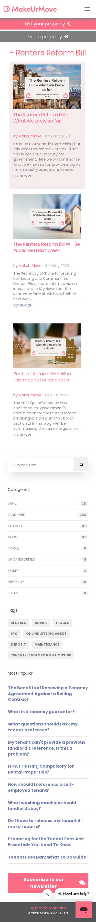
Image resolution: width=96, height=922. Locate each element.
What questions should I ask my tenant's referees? (43, 727)
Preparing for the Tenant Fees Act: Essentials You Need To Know (46, 842)
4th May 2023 (57, 265)
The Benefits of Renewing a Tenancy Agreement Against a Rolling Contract (48, 694)
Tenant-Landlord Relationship (41, 655)
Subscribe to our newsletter (55, 882)
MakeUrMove (29, 136)
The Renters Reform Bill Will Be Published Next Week (46, 247)
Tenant (14, 593)
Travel (13, 548)
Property (16, 582)
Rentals (18, 622)
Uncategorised (21, 559)
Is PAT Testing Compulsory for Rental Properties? (41, 769)
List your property (48, 24)
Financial (16, 526)
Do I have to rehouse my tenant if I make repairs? (45, 824)
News (12, 537)
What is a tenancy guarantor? (41, 712)
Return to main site (48, 908)
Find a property (48, 36)
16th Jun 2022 (56, 395)
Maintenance (47, 644)
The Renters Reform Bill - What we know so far (40, 117)
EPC (14, 633)
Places (62, 622)
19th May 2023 (57, 136)
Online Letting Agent (46, 633)
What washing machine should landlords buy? (42, 806)
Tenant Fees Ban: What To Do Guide (47, 857)
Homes (13, 571)
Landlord (17, 515)
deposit (18, 644)
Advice (41, 622)
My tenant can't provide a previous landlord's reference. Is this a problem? (46, 748)
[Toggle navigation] (87, 9)
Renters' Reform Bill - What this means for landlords (43, 376)
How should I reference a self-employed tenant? (41, 787)
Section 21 (22, 175)
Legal (12, 503)
